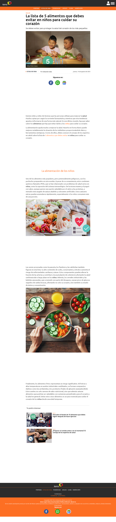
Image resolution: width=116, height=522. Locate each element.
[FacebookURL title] (51, 82)
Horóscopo (79, 8)
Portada (36, 8)
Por (46, 71)
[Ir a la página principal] (7, 3)
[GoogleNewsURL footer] (68, 511)
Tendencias (56, 8)
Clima (71, 8)
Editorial (62, 495)
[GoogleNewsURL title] (64, 82)
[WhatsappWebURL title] (57, 82)
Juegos (64, 8)
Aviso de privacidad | (54, 502)
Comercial (54, 495)
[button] (112, 3)
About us (73, 502)
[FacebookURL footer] (46, 511)
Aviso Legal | (44, 502)
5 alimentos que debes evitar (56, 135)
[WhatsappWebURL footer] (57, 511)
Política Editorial (65, 502)
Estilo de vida (45, 8)
